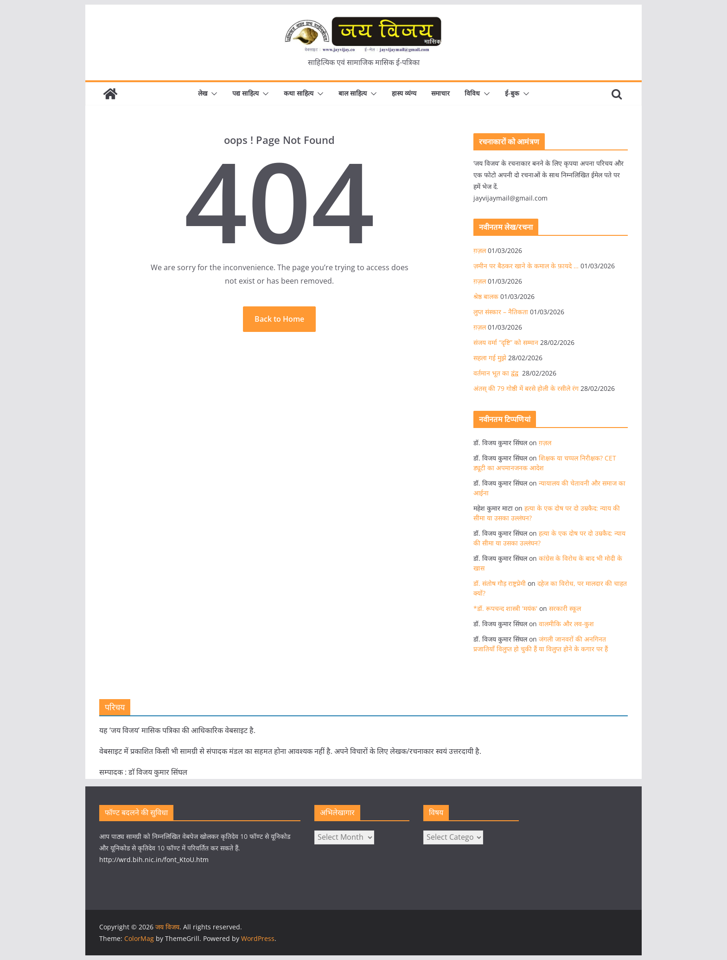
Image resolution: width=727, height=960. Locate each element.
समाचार (440, 93)
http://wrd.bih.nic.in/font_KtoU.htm (154, 859)
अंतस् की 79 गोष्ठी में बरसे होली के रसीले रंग (526, 388)
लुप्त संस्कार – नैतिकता (500, 311)
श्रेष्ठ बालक (485, 296)
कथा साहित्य (298, 93)
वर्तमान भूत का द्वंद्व (496, 373)
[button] (212, 94)
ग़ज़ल (479, 250)
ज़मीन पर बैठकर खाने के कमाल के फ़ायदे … (526, 265)
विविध (472, 93)
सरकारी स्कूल (565, 608)
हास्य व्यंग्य (404, 93)
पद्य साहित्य (245, 93)
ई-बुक (512, 93)
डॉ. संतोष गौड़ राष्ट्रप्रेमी (499, 583)
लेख (202, 93)
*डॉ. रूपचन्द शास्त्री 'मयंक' (505, 608)
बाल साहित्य (352, 93)
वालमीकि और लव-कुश (566, 623)
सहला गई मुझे (489, 357)
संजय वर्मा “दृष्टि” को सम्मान (505, 342)
